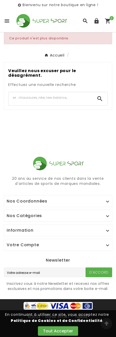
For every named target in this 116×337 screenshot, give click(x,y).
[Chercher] (50, 97)
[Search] (100, 99)
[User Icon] (96, 21)
